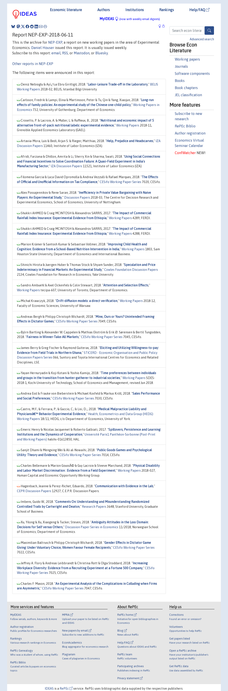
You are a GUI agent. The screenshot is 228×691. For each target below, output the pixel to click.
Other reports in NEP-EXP (32, 64)
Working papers (187, 59)
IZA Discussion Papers (66, 166)
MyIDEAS (130, 19)
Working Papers (127, 125)
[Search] (209, 30)
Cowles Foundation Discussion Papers (131, 269)
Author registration (190, 133)
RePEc (66, 688)
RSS (65, 53)
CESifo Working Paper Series (120, 182)
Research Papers (94, 506)
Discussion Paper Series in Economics (91, 527)
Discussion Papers (77, 197)
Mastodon (82, 53)
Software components (192, 73)
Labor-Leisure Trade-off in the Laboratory (118, 84)
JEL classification (188, 95)
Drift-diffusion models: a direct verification (86, 301)
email (56, 53)
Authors (103, 10)
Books (180, 81)
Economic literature (66, 10)
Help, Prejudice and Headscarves (129, 141)
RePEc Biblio (185, 126)
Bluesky (101, 53)
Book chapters (186, 88)
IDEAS (49, 688)
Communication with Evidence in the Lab (124, 486)
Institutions (134, 10)
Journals (181, 66)
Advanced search (202, 39)
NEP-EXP (55, 42)
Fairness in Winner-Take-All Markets (52, 337)
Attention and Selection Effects (125, 285)
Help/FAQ (199, 10)
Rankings (166, 10)
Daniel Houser (42, 48)
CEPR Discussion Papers (34, 491)
